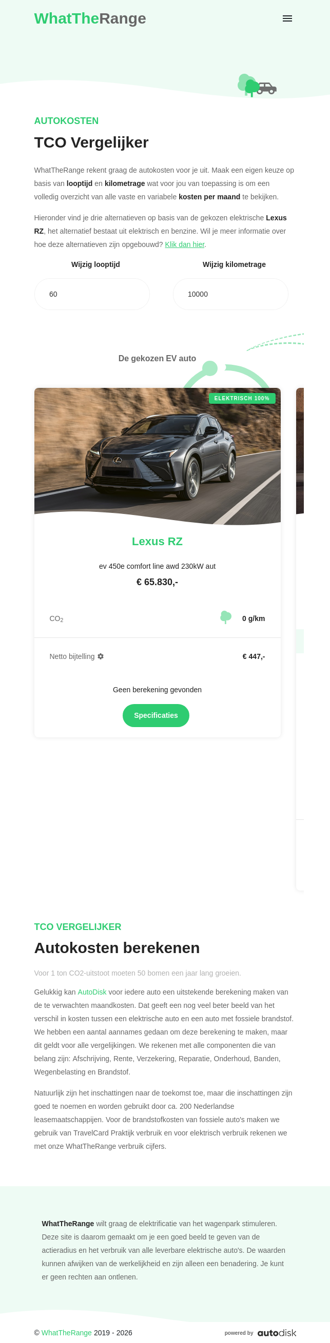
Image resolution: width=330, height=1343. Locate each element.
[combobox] (92, 294)
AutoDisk (92, 992)
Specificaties (156, 715)
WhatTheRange (67, 1332)
